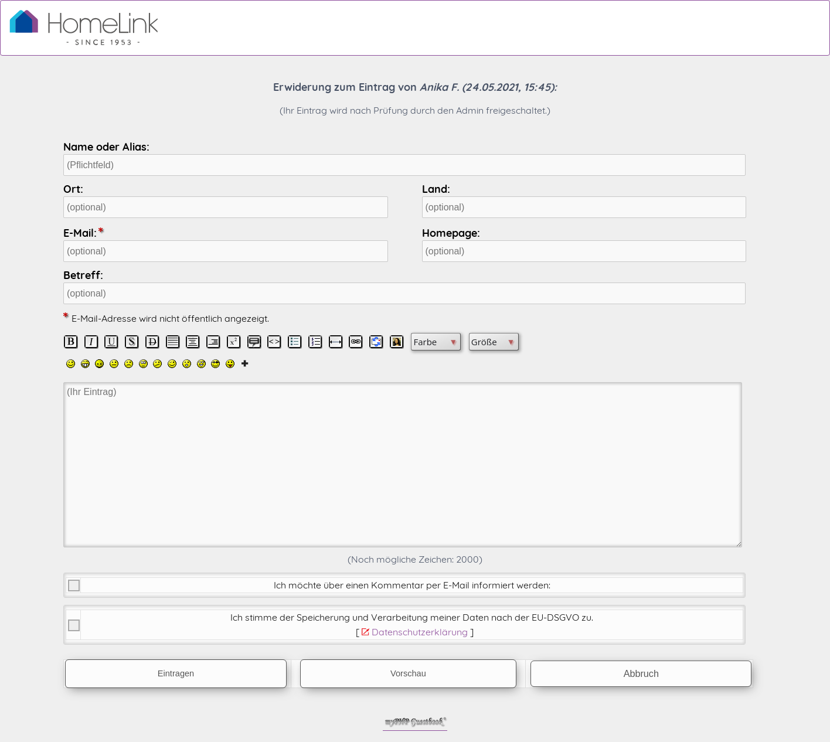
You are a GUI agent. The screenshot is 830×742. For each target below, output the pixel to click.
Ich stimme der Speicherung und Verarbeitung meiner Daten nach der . (411, 617)
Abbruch (641, 673)
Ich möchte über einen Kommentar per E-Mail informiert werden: (412, 585)
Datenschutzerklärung (420, 632)
